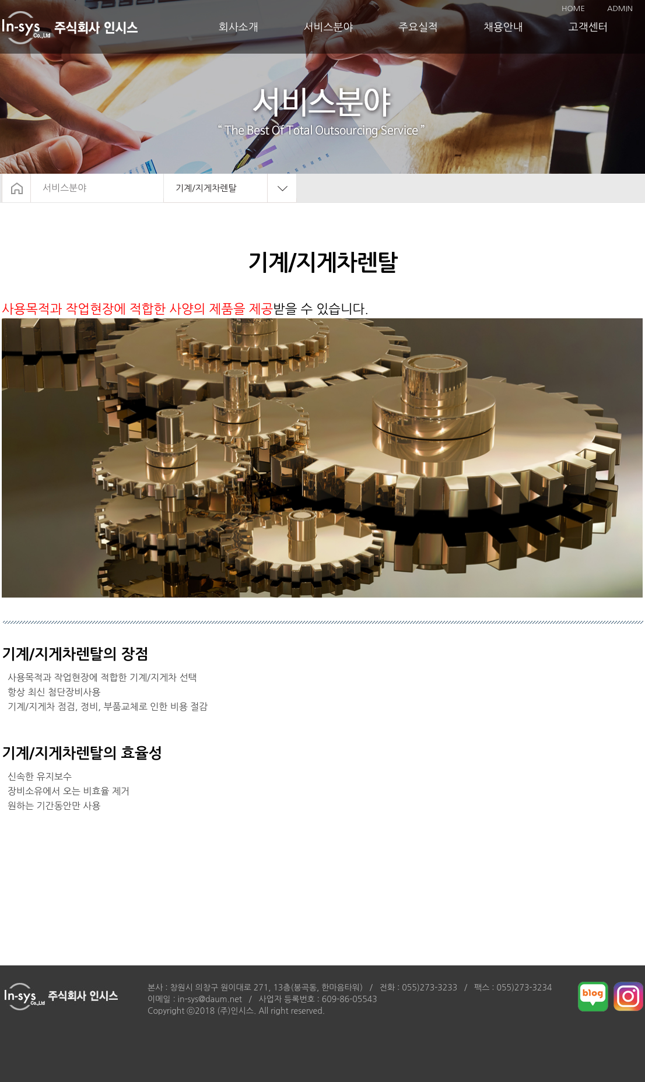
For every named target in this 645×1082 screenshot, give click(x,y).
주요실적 (418, 27)
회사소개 (238, 27)
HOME (573, 8)
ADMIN (620, 8)
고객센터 (588, 27)
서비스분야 (328, 27)
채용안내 (503, 27)
